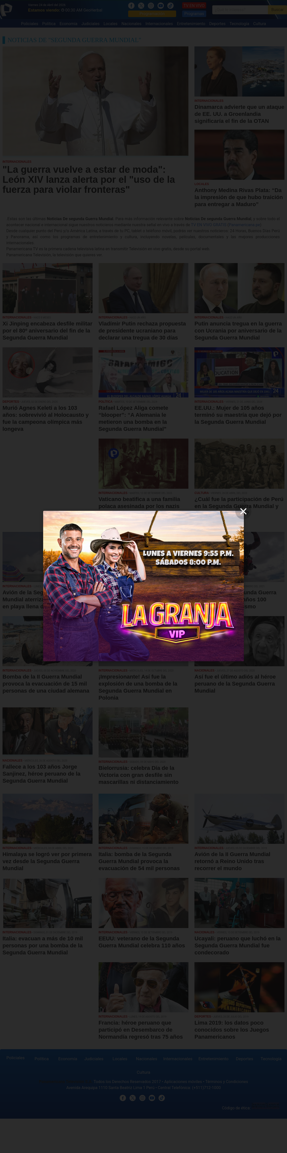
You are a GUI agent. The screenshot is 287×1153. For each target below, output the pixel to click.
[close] (243, 511)
